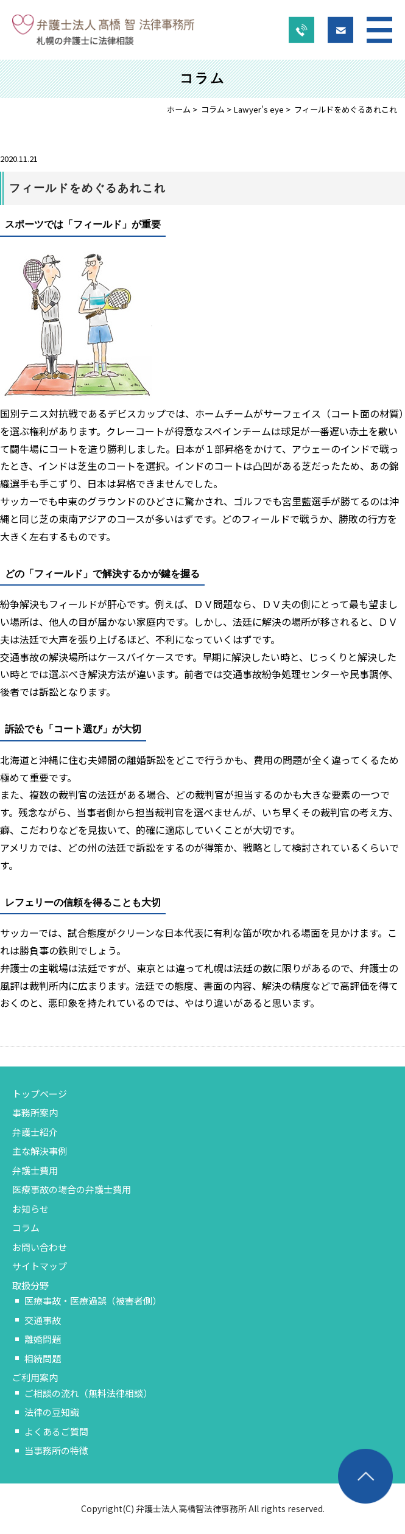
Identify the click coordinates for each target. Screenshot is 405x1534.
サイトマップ (39, 1265)
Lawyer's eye (258, 109)
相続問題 (42, 1358)
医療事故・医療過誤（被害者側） (92, 1300)
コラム (213, 109)
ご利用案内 (35, 1377)
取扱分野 (30, 1285)
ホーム (179, 109)
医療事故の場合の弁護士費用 (71, 1189)
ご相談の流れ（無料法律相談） (88, 1393)
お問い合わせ (39, 1247)
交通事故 (42, 1320)
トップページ (39, 1093)
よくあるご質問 (56, 1431)
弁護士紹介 (35, 1132)
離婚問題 (42, 1339)
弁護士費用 (35, 1170)
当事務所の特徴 (56, 1450)
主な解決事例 (39, 1150)
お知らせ (30, 1208)
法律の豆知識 (51, 1412)
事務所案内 (35, 1112)
